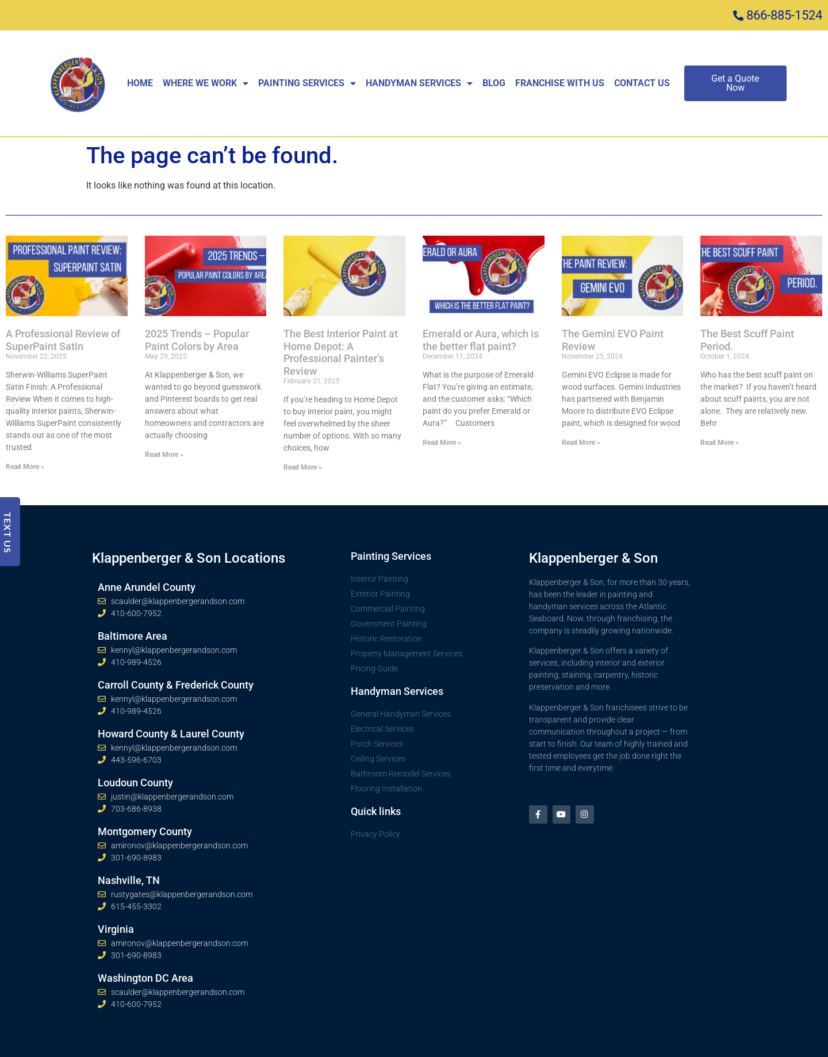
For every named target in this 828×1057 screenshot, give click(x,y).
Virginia (116, 929)
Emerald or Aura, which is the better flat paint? (481, 340)
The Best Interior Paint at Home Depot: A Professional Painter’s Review (340, 352)
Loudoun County (135, 783)
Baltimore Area (132, 636)
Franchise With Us (559, 83)
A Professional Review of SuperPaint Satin (63, 340)
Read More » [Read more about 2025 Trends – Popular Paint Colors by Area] (164, 455)
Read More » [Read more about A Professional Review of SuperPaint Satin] (25, 467)
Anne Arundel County (146, 587)
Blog (493, 83)
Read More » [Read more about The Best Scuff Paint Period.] (719, 443)
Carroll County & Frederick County (176, 685)
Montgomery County (145, 831)
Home (140, 83)
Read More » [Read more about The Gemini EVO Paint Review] (581, 443)
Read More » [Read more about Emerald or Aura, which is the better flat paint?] (442, 443)
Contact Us (642, 83)
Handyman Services (419, 83)
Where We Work (205, 83)
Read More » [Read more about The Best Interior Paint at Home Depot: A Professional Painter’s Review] (302, 467)
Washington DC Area (145, 978)
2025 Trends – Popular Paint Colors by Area (197, 340)
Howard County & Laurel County (171, 734)
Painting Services (307, 83)
